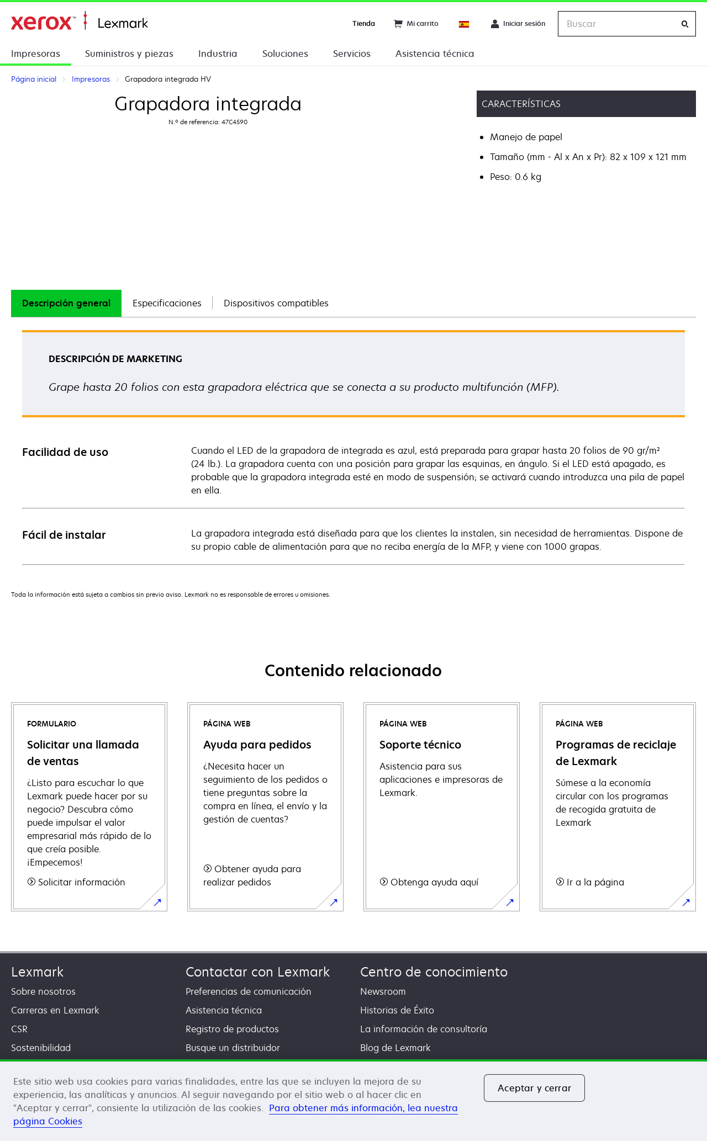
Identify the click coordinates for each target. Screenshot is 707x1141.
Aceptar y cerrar (534, 1088)
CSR (19, 1029)
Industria (218, 53)
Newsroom (383, 991)
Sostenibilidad (41, 1048)
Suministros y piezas (129, 53)
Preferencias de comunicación (249, 991)
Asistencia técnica (434, 53)
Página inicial (79, 20)
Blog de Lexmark (395, 1048)
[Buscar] (685, 24)
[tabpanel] (353, 446)
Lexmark (37, 971)
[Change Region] (464, 24)
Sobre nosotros (43, 991)
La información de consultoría (423, 1029)
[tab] (66, 303)
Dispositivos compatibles (276, 303)
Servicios (352, 53)
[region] (353, 1100)
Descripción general (66, 303)
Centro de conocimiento (434, 971)
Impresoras (35, 53)
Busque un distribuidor (233, 1048)
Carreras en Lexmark (55, 1010)
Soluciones (285, 53)
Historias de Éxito (397, 1010)
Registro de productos (232, 1029)
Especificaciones (167, 303)
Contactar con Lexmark (258, 971)
